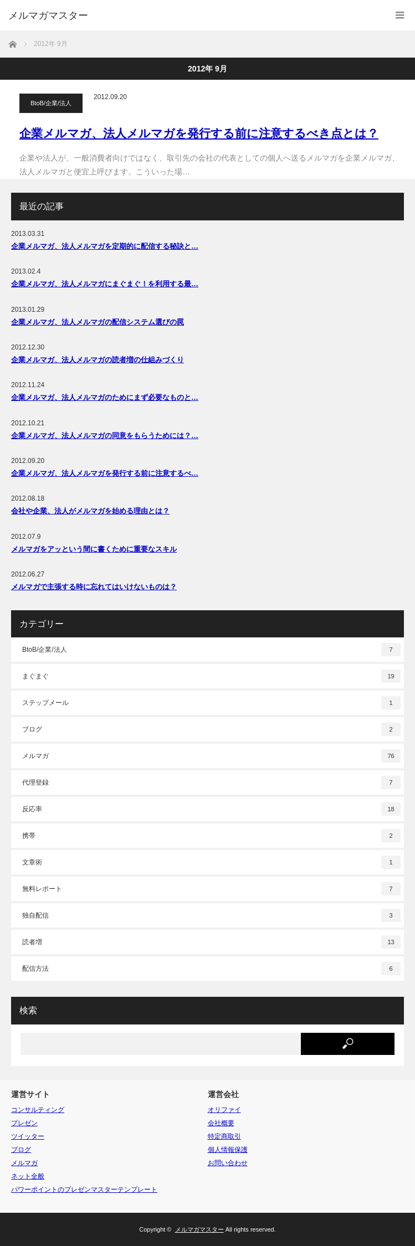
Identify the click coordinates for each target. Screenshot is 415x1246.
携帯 (211, 835)
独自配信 (211, 915)
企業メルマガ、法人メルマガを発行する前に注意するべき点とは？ (198, 133)
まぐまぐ (211, 676)
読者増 (211, 942)
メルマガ (211, 756)
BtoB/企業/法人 (50, 103)
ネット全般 (27, 1176)
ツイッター (27, 1136)
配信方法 (211, 968)
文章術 (211, 862)
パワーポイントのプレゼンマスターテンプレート (84, 1189)
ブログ (211, 729)
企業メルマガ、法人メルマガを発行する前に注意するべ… (104, 473)
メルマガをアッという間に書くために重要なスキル (94, 549)
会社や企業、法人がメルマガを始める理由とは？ (90, 511)
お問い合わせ (228, 1163)
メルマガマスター (48, 15)
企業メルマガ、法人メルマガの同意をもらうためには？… (104, 435)
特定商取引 (224, 1136)
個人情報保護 (228, 1150)
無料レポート (211, 888)
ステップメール (211, 702)
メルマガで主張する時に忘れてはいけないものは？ (94, 587)
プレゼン (24, 1123)
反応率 (211, 809)
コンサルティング (37, 1110)
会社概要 (221, 1123)
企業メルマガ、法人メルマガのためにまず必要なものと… (104, 397)
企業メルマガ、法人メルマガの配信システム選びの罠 (97, 322)
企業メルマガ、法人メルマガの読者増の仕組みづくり (97, 360)
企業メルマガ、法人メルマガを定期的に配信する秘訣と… (104, 246)
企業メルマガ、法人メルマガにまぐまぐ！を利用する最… (104, 284)
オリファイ (224, 1110)
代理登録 (211, 782)
